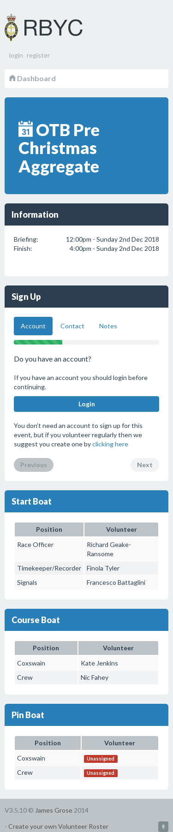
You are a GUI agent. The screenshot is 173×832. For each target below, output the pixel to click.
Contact (72, 326)
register (38, 55)
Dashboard (32, 78)
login (16, 55)
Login (86, 404)
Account (33, 326)
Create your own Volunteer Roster (58, 826)
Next (145, 465)
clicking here (110, 444)
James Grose (53, 810)
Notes (108, 326)
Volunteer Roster (55, 28)
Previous (33, 465)
